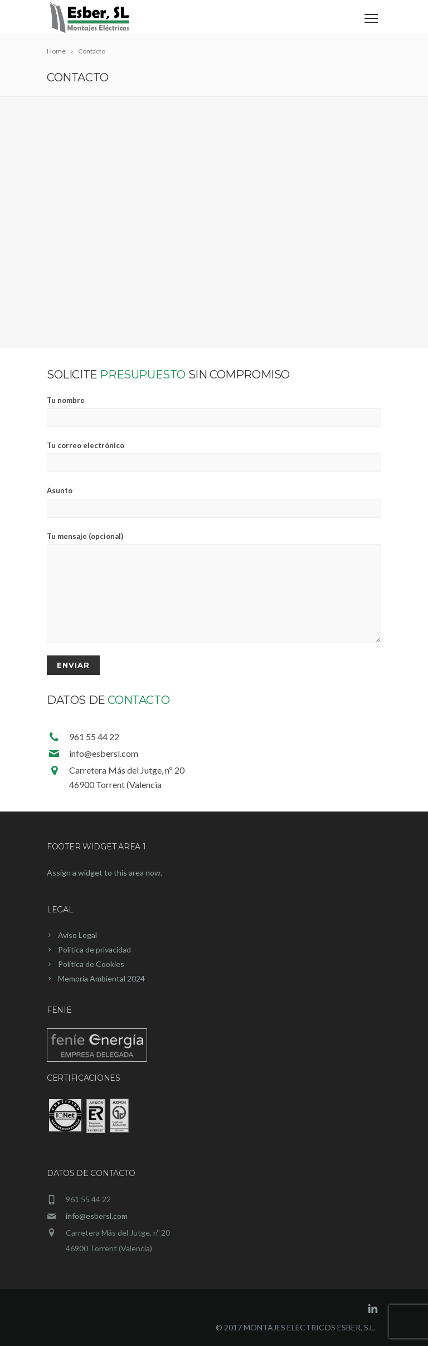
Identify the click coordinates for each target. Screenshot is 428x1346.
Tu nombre (214, 411)
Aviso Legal (77, 935)
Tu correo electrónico (214, 456)
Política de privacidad (94, 949)
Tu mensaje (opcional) (214, 587)
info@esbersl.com (97, 1216)
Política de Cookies (91, 964)
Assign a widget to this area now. (104, 872)
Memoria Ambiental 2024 (101, 978)
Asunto (214, 501)
